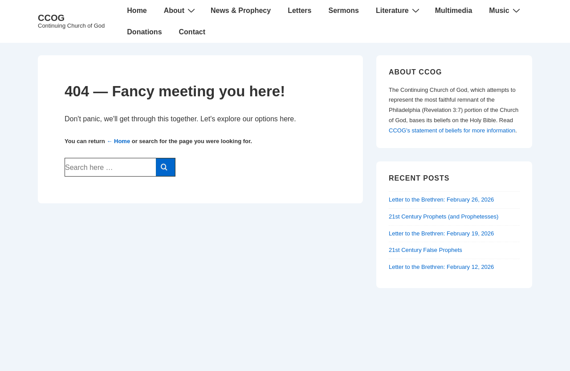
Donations (144, 32)
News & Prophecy (241, 10)
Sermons (343, 10)
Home (137, 10)
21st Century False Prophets (425, 250)
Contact (192, 32)
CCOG (51, 18)
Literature (399, 10)
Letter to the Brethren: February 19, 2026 (441, 233)
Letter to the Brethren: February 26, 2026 (441, 199)
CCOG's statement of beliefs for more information (452, 130)
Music (505, 10)
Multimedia (453, 10)
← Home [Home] (118, 141)
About (180, 10)
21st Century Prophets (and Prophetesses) (443, 216)
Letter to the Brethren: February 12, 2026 (441, 267)
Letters (299, 10)
